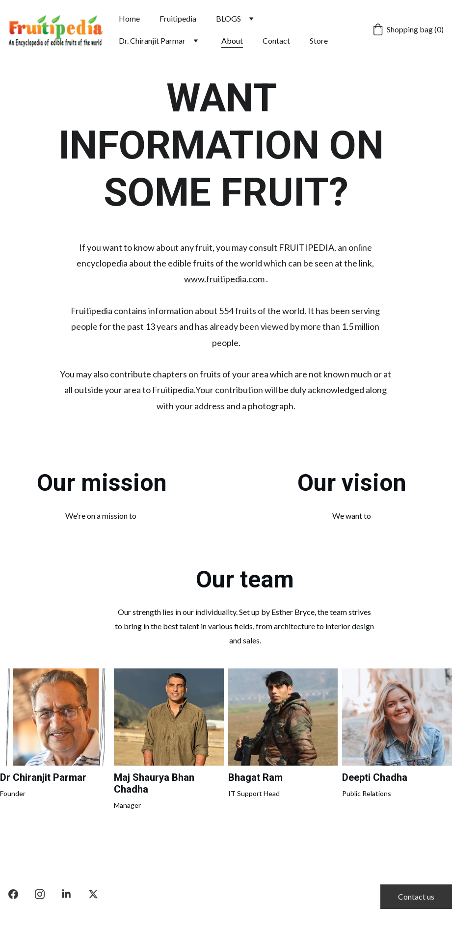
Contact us (416, 898)
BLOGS (228, 18)
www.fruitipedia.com (224, 278)
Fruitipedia (178, 18)
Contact (276, 40)
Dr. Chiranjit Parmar (152, 40)
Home (129, 18)
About (232, 40)
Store (319, 40)
